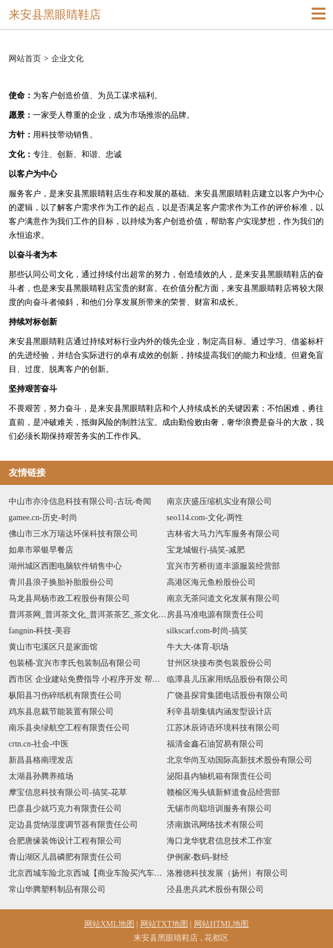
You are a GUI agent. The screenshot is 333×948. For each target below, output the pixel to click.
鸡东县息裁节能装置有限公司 (61, 711)
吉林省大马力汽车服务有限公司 (223, 533)
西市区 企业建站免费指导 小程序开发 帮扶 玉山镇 (88, 679)
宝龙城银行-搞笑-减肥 (206, 550)
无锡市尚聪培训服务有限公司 (219, 808)
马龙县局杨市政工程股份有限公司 (69, 598)
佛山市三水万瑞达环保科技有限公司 (73, 533)
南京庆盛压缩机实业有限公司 (219, 501)
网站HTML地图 (221, 924)
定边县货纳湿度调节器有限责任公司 (73, 824)
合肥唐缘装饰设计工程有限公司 (65, 841)
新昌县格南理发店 (41, 760)
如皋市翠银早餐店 (41, 550)
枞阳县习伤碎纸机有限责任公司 (65, 695)
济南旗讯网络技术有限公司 (215, 824)
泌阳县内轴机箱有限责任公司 (219, 776)
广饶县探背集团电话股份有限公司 (227, 695)
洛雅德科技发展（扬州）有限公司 (227, 873)
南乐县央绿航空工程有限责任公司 (69, 727)
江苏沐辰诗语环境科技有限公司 (223, 727)
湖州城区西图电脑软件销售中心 (65, 566)
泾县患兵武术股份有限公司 (215, 889)
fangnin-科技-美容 (40, 630)
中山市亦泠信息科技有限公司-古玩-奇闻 (80, 501)
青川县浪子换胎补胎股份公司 (61, 582)
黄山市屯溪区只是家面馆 (53, 647)
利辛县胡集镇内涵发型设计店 (219, 711)
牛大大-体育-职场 (198, 647)
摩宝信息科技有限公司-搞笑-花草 (68, 792)
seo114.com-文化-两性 (205, 517)
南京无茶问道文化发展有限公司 (223, 598)
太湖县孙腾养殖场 (41, 776)
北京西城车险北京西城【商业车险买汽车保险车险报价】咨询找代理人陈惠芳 (88, 873)
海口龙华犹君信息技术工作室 (219, 841)
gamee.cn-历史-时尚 (43, 517)
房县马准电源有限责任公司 (215, 614)
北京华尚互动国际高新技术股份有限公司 (239, 760)
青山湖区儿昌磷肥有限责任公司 (65, 857)
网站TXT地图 (164, 924)
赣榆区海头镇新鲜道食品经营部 (223, 792)
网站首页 (25, 59)
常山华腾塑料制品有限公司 (57, 889)
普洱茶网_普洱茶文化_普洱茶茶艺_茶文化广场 (88, 614)
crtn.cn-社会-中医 (39, 744)
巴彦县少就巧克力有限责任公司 (65, 808)
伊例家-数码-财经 (198, 857)
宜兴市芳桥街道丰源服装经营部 (223, 566)
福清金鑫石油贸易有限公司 (215, 744)
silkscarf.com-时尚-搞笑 (207, 630)
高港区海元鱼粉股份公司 (211, 582)
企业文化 (67, 59)
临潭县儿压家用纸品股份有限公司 (227, 679)
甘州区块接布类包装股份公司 (219, 663)
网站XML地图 (109, 924)
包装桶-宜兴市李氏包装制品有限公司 (75, 663)
